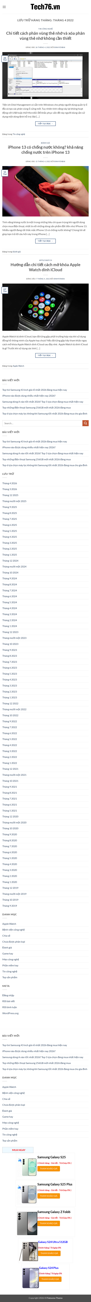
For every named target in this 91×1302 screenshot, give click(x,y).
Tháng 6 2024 (9, 596)
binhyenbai (59, 47)
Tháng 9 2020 (9, 834)
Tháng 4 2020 (9, 864)
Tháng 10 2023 (10, 643)
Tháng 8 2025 (9, 512)
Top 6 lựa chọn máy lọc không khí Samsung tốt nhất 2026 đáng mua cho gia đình (44, 413)
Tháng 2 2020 (9, 875)
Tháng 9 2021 (9, 786)
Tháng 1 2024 (9, 625)
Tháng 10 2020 (10, 828)
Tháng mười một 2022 (14, 709)
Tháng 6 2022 (9, 733)
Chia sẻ (6, 935)
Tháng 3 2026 (9, 489)
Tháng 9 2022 (9, 721)
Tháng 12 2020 (10, 816)
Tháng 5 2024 (9, 602)
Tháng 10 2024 (10, 572)
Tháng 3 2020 (9, 869)
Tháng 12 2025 (10, 495)
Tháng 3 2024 (9, 614)
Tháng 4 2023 (9, 679)
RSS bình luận (9, 1007)
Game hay (7, 953)
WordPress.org (10, 1013)
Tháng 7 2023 (9, 661)
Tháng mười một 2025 (14, 501)
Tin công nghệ (45, 29)
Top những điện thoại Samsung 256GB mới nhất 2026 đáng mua (36, 407)
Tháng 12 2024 (10, 560)
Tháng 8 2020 (9, 840)
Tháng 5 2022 (9, 739)
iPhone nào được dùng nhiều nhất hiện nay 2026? (28, 395)
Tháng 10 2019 (10, 899)
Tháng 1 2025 (9, 554)
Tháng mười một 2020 (14, 822)
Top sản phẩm (9, 977)
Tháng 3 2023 (9, 685)
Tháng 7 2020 (9, 846)
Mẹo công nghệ (10, 959)
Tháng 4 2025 (9, 536)
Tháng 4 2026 (9, 483)
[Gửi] (85, 423)
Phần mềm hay (10, 965)
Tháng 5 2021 (9, 810)
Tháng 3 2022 (9, 751)
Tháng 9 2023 (9, 649)
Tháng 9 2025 (9, 506)
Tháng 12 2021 (10, 768)
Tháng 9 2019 (9, 905)
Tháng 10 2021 (10, 780)
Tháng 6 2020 (9, 852)
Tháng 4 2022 (9, 745)
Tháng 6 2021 (9, 804)
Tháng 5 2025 (9, 530)
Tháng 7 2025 (9, 518)
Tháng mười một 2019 (14, 893)
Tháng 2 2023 (9, 691)
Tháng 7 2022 (9, 727)
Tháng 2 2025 (9, 548)
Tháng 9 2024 (9, 578)
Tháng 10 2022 (10, 715)
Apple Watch (45, 260)
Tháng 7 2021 (9, 798)
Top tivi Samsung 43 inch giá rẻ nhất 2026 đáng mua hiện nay (34, 389)
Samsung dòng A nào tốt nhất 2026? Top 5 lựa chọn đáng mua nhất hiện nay (42, 401)
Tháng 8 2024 (9, 584)
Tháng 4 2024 (9, 608)
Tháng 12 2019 (10, 887)
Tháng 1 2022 (9, 762)
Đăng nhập (8, 995)
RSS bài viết (8, 1001)
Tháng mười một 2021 (14, 774)
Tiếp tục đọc (45, 123)
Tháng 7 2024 (9, 590)
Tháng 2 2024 (9, 620)
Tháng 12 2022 (10, 703)
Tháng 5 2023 (9, 673)
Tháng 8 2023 (9, 655)
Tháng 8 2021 (9, 792)
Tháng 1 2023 (9, 697)
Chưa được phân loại (13, 941)
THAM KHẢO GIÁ (48, 1168)
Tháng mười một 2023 (14, 637)
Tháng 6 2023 (9, 667)
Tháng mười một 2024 (14, 566)
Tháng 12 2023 (10, 631)
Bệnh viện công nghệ (13, 929)
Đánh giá (45, 143)
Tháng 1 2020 (9, 881)
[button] (4, 7)
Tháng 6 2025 (9, 524)
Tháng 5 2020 (9, 858)
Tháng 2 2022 (9, 756)
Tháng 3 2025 (9, 542)
